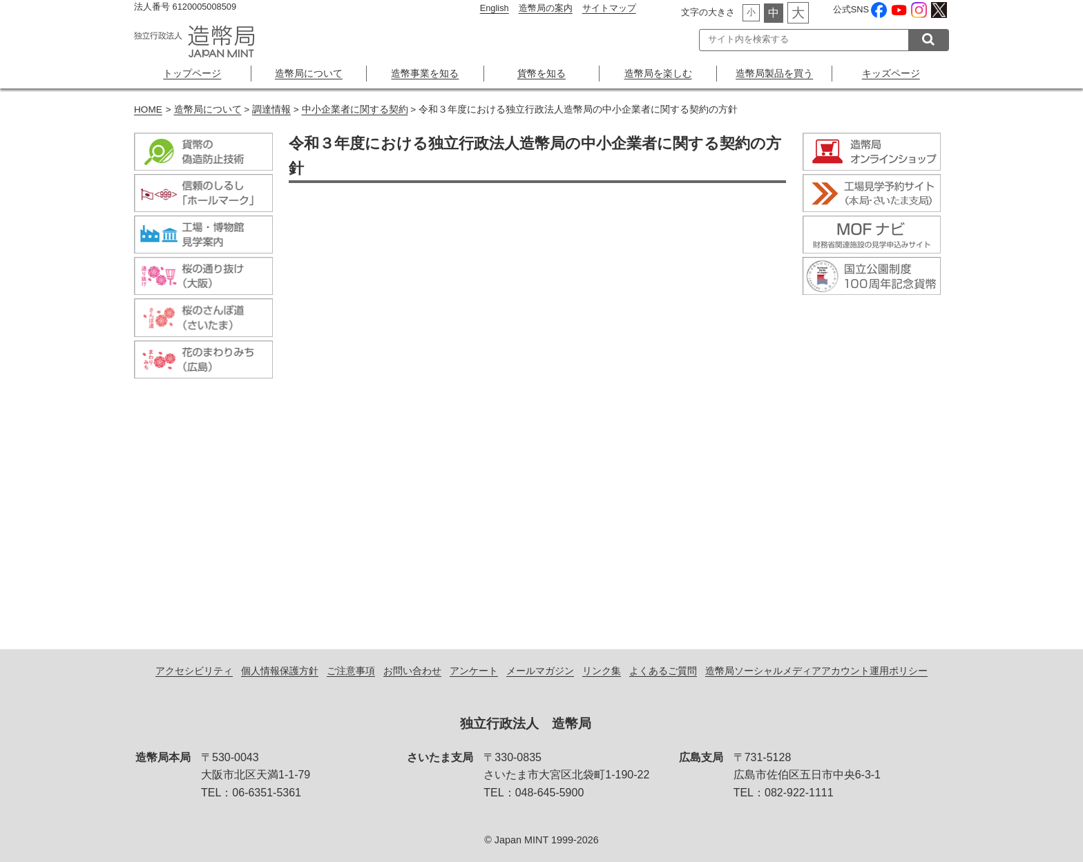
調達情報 (271, 109)
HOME (148, 109)
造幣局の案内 (546, 8)
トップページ (192, 73)
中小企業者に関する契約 (355, 109)
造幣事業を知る (425, 73)
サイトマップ (609, 8)
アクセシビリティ (194, 670)
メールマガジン (540, 670)
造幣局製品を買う (774, 73)
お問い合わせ (412, 670)
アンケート (474, 670)
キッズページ (891, 73)
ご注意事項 (351, 670)
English (494, 8)
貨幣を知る (541, 73)
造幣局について (309, 73)
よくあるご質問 (663, 670)
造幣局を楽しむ (658, 73)
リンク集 (601, 670)
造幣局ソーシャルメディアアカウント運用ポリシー (816, 670)
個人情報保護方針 (279, 670)
